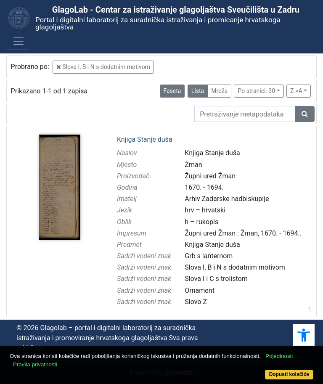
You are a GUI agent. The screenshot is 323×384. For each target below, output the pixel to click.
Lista (197, 90)
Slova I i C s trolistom (216, 279)
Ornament (199, 290)
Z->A (296, 90)
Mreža (219, 90)
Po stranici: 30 (256, 90)
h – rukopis (201, 222)
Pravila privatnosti (35, 364)
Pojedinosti (279, 356)
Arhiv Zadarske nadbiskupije (227, 199)
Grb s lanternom (209, 256)
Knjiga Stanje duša (144, 139)
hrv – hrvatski (205, 210)
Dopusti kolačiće (289, 374)
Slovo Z (196, 302)
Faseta (172, 90)
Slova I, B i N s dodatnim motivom (103, 67)
